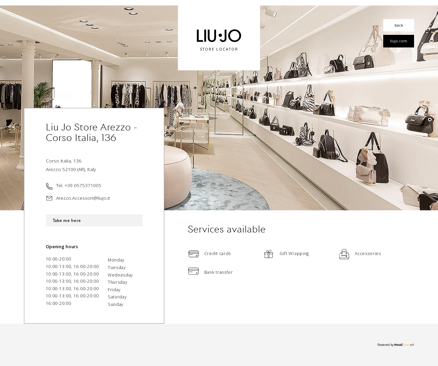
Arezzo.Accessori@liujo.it (83, 198)
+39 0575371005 (83, 185)
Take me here (67, 220)
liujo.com (398, 40)
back (399, 25)
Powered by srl (395, 345)
